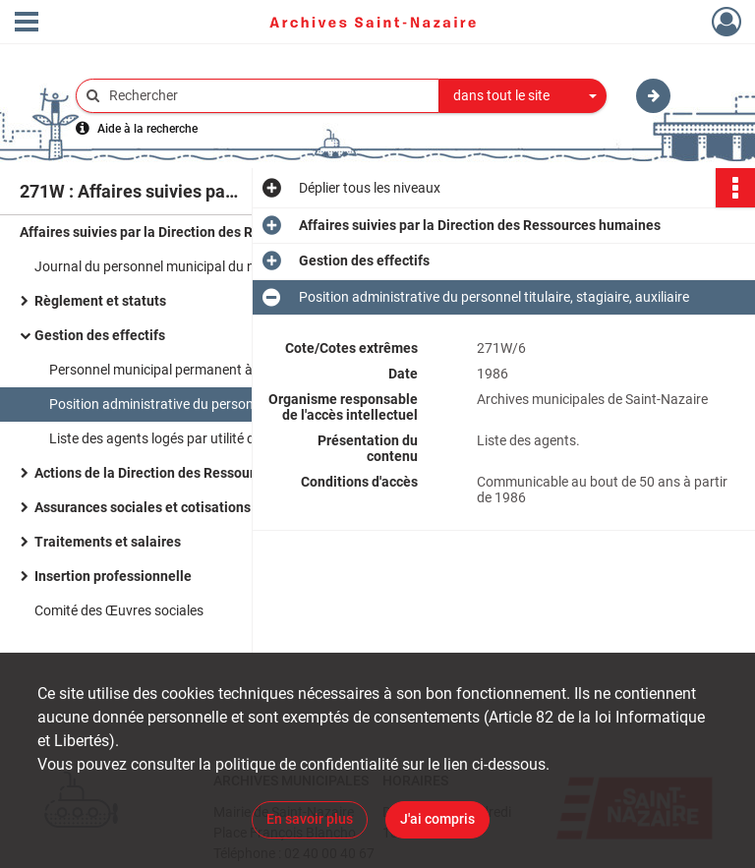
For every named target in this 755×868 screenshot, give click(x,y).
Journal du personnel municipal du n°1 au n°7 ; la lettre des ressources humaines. (231, 266)
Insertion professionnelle (113, 576)
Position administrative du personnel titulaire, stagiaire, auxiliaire (244, 404)
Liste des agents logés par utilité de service (178, 438)
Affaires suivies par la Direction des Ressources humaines (200, 232)
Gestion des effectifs (99, 335)
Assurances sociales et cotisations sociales (170, 507)
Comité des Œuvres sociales (118, 610)
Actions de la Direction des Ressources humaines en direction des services (231, 473)
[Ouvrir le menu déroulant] (26, 23)
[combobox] (523, 96)
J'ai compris (437, 819)
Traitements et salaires (107, 542)
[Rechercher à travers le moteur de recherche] (267, 96)
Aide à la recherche (147, 129)
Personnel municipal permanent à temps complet (197, 369)
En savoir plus (309, 819)
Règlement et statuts (100, 301)
